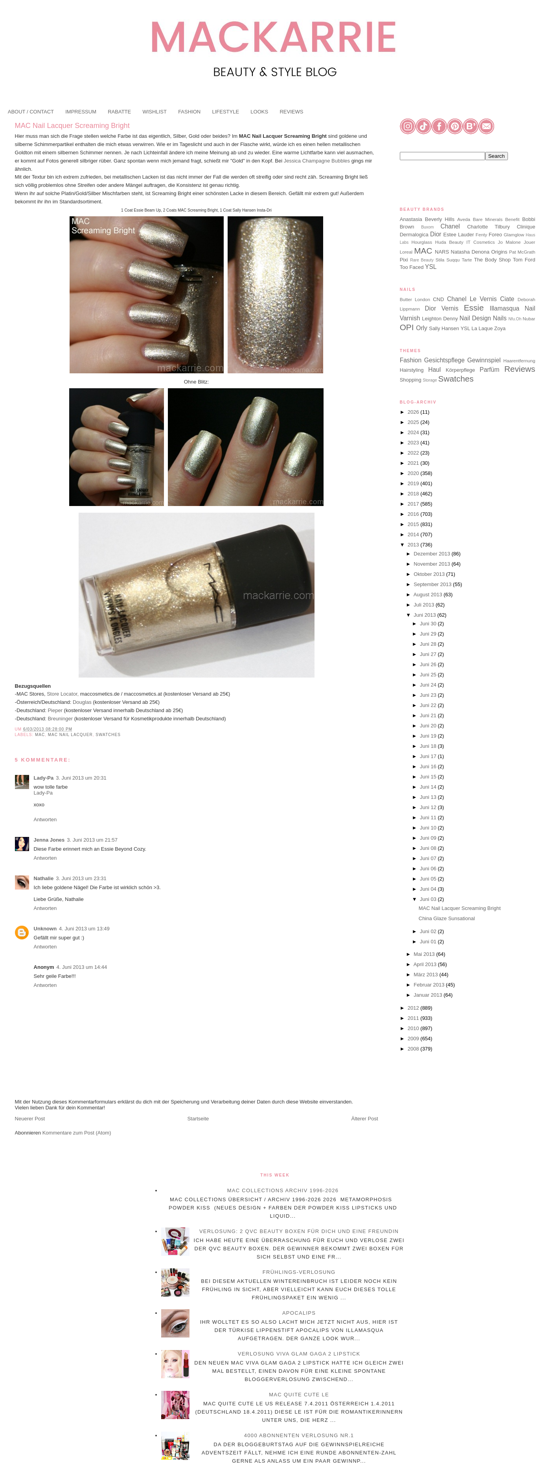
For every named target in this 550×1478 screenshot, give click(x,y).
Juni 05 (429, 879)
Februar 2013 (430, 985)
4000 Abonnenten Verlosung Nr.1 (299, 1435)
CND (438, 299)
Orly (421, 328)
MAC (40, 735)
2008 (414, 1049)
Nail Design (475, 318)
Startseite (198, 1119)
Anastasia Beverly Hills (427, 219)
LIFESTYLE (225, 112)
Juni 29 (429, 634)
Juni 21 (429, 715)
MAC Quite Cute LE (299, 1395)
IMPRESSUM (80, 112)
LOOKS (259, 112)
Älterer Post (364, 1119)
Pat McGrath (522, 251)
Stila (440, 259)
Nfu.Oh (514, 319)
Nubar (529, 318)
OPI (407, 327)
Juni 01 (429, 942)
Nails (500, 318)
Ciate (507, 299)
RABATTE (119, 112)
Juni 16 (429, 766)
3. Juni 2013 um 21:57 (92, 840)
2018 (414, 494)
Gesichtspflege (444, 360)
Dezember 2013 (432, 554)
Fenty (481, 234)
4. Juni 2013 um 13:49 (84, 929)
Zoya (500, 328)
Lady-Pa (44, 778)
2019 (414, 483)
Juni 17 (429, 756)
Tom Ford (524, 260)
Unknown (45, 929)
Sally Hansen (444, 328)
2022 (414, 453)
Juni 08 (429, 848)
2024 (414, 432)
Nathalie (44, 878)
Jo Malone (509, 242)
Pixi (404, 260)
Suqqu (453, 259)
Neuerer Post (30, 1119)
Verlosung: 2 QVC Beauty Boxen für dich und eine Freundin (299, 1231)
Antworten (45, 819)
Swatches (108, 735)
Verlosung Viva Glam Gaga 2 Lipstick (299, 1354)
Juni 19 (429, 736)
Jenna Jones (49, 840)
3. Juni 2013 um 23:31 (81, 878)
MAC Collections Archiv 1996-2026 (283, 1190)
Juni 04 (429, 889)
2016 (414, 514)
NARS (442, 252)
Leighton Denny (440, 319)
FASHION (189, 112)
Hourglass (421, 242)
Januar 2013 (428, 995)
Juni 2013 (425, 615)
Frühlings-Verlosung (299, 1272)
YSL (430, 266)
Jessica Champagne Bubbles (317, 161)
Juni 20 (429, 726)
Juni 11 (429, 817)
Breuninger (59, 719)
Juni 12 (429, 807)
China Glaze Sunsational (447, 918)
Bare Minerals (488, 219)
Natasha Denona (470, 252)
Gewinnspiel (484, 360)
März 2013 (426, 974)
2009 (414, 1038)
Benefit (512, 219)
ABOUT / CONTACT (31, 112)
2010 (414, 1028)
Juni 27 (429, 654)
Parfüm (489, 369)
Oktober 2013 (430, 574)
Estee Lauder (458, 235)
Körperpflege (460, 370)
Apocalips (299, 1313)
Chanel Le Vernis (472, 299)
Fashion (410, 360)
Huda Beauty (449, 242)
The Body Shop (492, 260)
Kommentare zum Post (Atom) (76, 1133)
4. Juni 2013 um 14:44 (82, 967)
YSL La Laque (476, 328)
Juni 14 (429, 787)
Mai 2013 (425, 954)
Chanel (450, 226)
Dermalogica (414, 235)
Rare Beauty (422, 260)
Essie (474, 307)
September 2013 (433, 584)
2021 (414, 463)
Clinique (526, 227)
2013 (414, 545)
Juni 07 (429, 858)
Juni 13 (429, 797)
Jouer (529, 242)
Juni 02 (429, 931)
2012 (414, 1008)
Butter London (415, 299)
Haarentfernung (519, 360)
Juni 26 (429, 664)
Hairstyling (412, 370)
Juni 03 (429, 899)
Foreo (495, 235)
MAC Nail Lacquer (70, 735)
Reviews (519, 368)
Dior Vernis (442, 308)
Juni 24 (429, 685)
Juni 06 (429, 868)
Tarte (467, 259)
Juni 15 (429, 777)
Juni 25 (429, 675)
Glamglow (514, 234)
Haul (434, 369)
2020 (414, 473)
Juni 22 (429, 705)
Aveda (463, 219)
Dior (435, 234)
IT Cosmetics (480, 242)
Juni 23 (429, 695)
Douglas (82, 702)
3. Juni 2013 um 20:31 (81, 778)
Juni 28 (429, 644)
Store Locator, (63, 694)
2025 (414, 422)
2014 (414, 534)
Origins (499, 252)
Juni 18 (429, 746)
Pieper (54, 710)
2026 (414, 412)
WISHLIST (154, 112)
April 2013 (426, 964)
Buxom (427, 227)
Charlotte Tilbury (488, 227)
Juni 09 (429, 838)
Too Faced (412, 267)
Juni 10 (429, 828)
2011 (414, 1018)
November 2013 (432, 564)
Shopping (410, 380)
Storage (430, 380)
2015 (414, 524)
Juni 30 (429, 624)
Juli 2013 (425, 605)
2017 (414, 504)
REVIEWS (291, 112)
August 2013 (429, 594)
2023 (414, 443)
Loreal (406, 251)
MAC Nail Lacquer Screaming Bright (72, 126)
